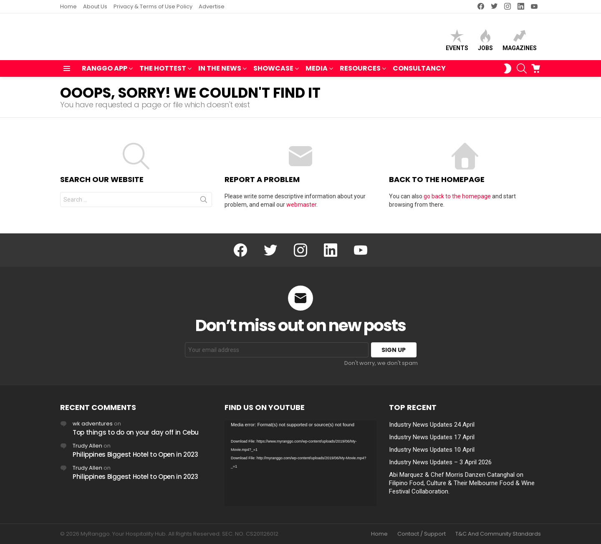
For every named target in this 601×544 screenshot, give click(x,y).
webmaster (301, 208)
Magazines (520, 42)
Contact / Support (421, 534)
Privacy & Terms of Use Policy (153, 6)
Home (68, 6)
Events (457, 42)
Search (203, 205)
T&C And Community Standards (498, 534)
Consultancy (419, 72)
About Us (95, 6)
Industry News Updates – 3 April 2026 (440, 462)
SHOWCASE (273, 72)
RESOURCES (360, 72)
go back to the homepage (457, 200)
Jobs (485, 42)
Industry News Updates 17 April (432, 437)
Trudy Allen (87, 446)
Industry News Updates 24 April (432, 424)
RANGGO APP (104, 72)
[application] (300, 463)
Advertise (212, 6)
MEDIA (317, 72)
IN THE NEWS (219, 72)
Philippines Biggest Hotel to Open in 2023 (135, 454)
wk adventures (93, 424)
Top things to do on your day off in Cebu (136, 432)
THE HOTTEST (162, 72)
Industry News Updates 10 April (432, 449)
